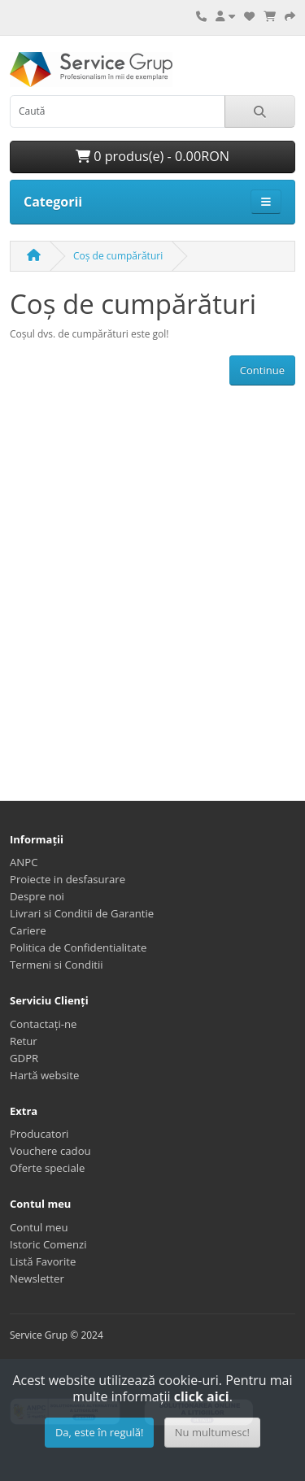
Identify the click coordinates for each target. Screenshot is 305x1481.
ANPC (24, 862)
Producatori (39, 1133)
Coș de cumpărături (118, 256)
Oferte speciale (47, 1168)
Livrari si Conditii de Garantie (82, 913)
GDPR (24, 1058)
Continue (262, 370)
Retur (23, 1041)
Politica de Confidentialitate (78, 947)
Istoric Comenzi (48, 1244)
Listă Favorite (43, 1261)
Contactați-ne (43, 1024)
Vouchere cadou (50, 1150)
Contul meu (39, 1227)
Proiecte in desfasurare (67, 879)
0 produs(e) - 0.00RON (152, 156)
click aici (201, 1396)
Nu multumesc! (212, 1432)
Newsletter (37, 1278)
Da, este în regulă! (99, 1432)
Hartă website (44, 1075)
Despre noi (37, 896)
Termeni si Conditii (56, 964)
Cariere (28, 930)
